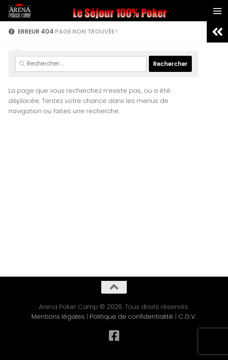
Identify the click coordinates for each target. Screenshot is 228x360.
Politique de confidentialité (131, 316)
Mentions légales (58, 316)
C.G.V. (187, 316)
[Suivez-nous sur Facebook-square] (114, 336)
